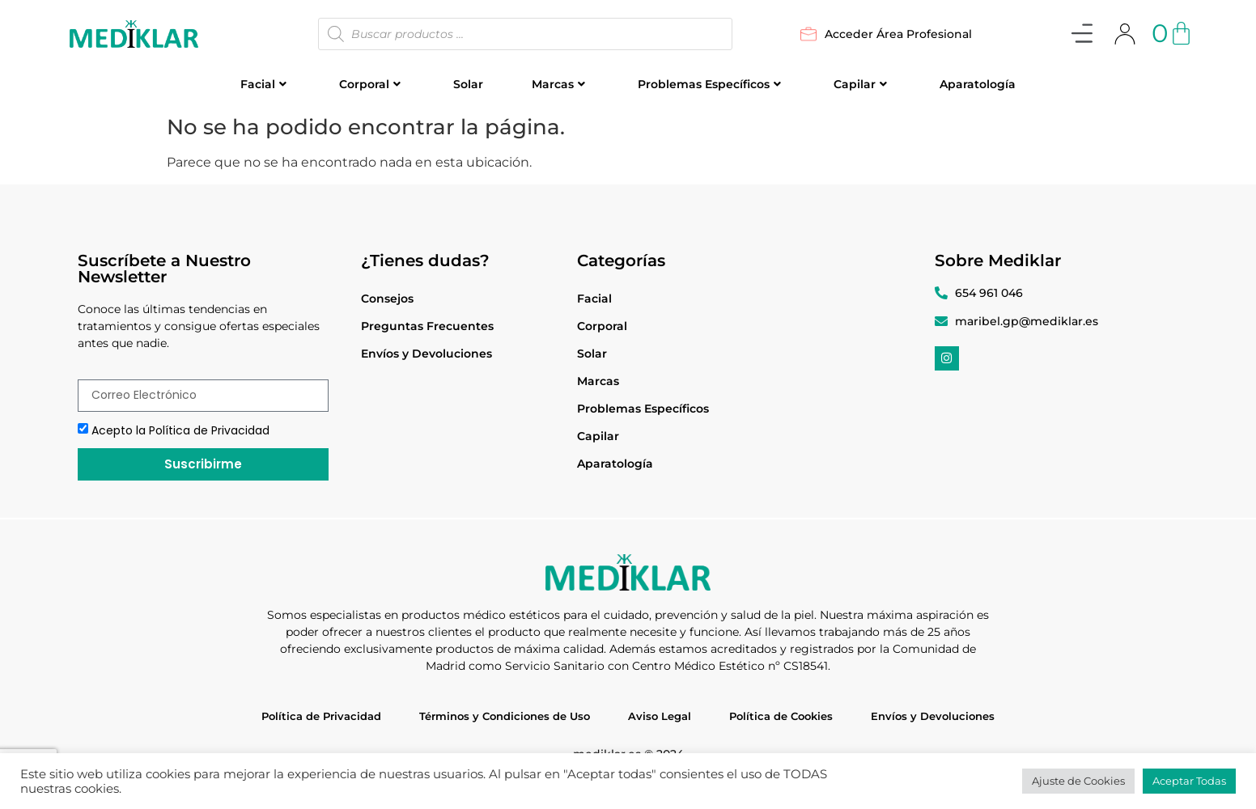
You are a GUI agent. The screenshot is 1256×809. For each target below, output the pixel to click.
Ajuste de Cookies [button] (1078, 780)
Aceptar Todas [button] (1189, 780)
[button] (1081, 36)
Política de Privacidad (321, 715)
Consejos (387, 298)
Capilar (860, 84)
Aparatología (978, 84)
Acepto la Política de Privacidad (180, 430)
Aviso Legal (659, 715)
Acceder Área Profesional (886, 34)
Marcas (558, 84)
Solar (468, 84)
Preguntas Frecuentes (427, 326)
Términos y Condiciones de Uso (504, 715)
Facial (263, 84)
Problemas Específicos (709, 84)
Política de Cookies (781, 715)
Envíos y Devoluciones (426, 353)
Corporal (370, 84)
